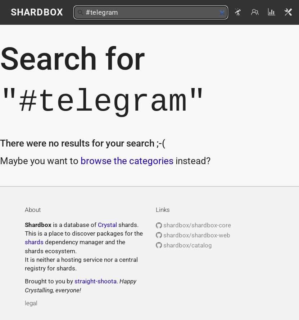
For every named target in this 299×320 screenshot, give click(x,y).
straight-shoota (95, 281)
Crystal (107, 224)
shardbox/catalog (184, 245)
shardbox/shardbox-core (193, 225)
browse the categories (127, 161)
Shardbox (37, 12)
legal (31, 303)
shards (34, 242)
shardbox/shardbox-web (193, 235)
